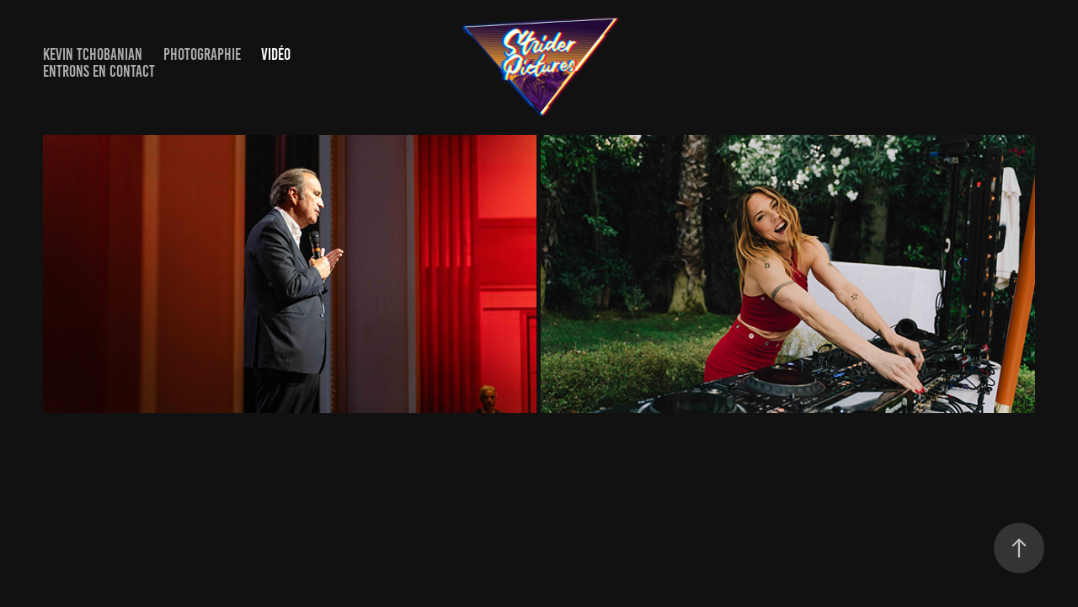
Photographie (202, 54)
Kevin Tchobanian (92, 54)
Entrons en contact (99, 71)
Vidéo (276, 54)
